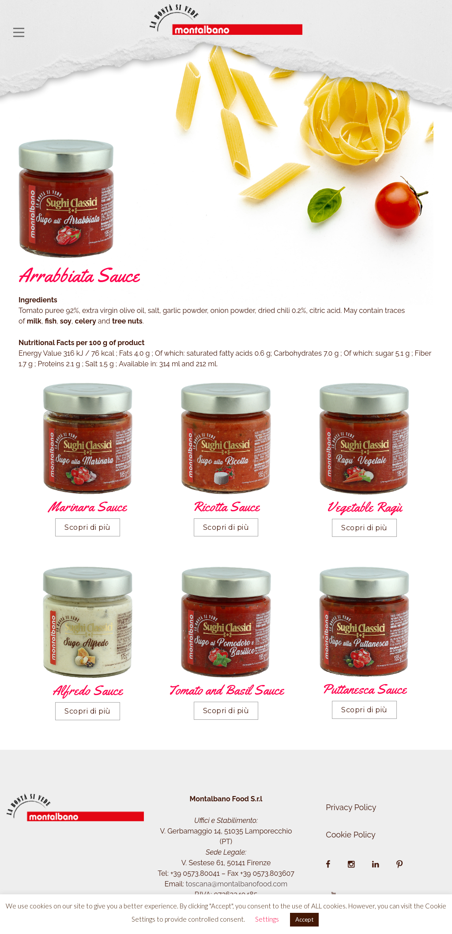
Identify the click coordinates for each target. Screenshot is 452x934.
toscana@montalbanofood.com (236, 884)
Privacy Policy (351, 807)
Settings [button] (267, 919)
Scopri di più (87, 527)
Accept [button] (304, 919)
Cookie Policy (350, 834)
